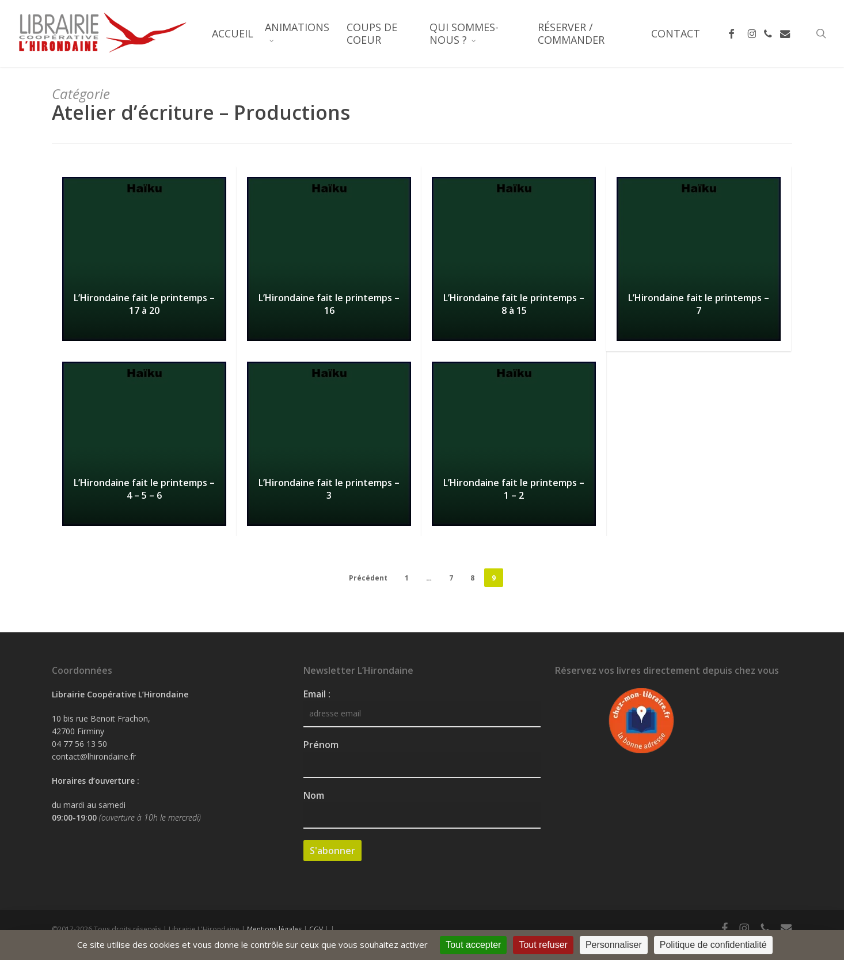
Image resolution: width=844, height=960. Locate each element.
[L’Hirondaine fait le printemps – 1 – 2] (514, 444)
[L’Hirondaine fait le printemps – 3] (329, 444)
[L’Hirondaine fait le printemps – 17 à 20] (144, 259)
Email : (316, 694)
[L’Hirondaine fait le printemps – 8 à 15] (514, 259)
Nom (313, 795)
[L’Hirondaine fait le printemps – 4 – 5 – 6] (144, 444)
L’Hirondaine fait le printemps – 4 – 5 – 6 (144, 489)
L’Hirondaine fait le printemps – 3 (329, 489)
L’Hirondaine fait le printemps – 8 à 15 (513, 304)
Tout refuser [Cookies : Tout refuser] (543, 945)
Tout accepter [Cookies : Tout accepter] (473, 945)
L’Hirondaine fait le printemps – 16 (329, 304)
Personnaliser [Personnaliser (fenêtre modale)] (614, 945)
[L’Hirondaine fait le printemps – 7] (699, 259)
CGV (316, 929)
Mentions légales (274, 929)
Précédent (368, 578)
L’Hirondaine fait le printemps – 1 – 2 (513, 489)
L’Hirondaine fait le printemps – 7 (698, 304)
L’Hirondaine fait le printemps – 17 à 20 (144, 304)
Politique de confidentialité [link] (713, 945)
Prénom (321, 744)
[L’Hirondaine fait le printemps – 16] (329, 259)
